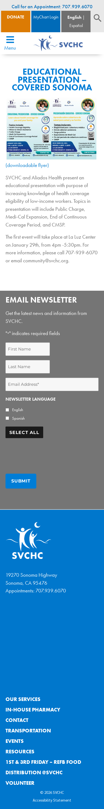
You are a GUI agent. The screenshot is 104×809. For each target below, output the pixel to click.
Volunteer (20, 783)
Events (15, 741)
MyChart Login (46, 17)
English (74, 17)
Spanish (18, 418)
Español (76, 25)
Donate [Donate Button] (15, 17)
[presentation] (47, 453)
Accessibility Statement (52, 799)
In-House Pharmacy (33, 709)
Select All (24, 432)
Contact (17, 720)
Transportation (28, 730)
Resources (20, 751)
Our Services (23, 699)
